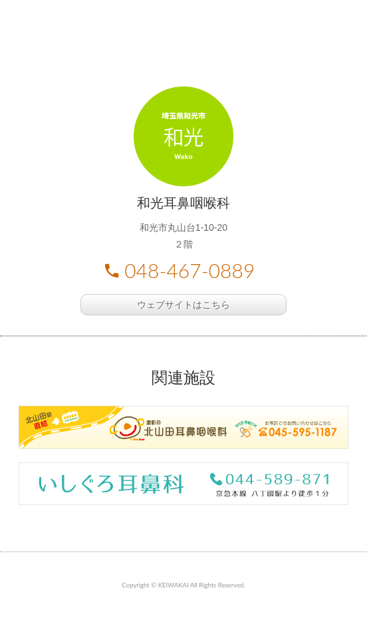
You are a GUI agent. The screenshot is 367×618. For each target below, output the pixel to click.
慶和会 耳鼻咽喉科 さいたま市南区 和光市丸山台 (183, 40)
